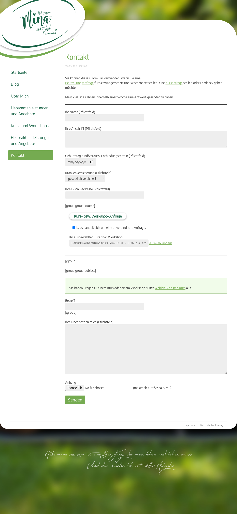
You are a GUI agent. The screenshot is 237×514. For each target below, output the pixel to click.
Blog (15, 83)
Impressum (190, 425)
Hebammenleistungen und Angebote (29, 110)
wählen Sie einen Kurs (170, 288)
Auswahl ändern (160, 243)
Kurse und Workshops (30, 125)
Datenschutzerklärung (211, 425)
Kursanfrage (174, 83)
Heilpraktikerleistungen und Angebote (31, 140)
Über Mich (20, 95)
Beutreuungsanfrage (79, 83)
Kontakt (17, 155)
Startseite (19, 72)
